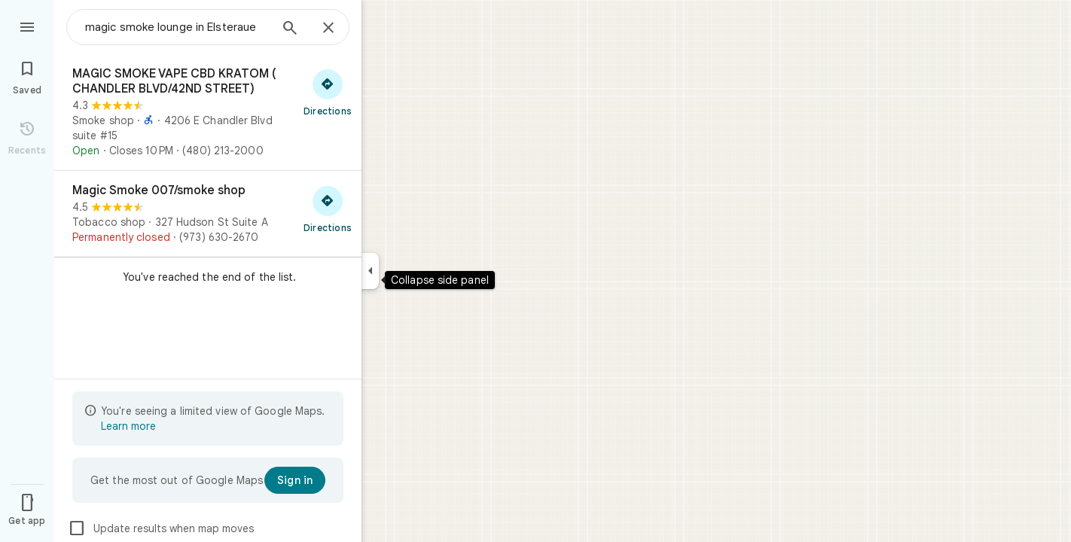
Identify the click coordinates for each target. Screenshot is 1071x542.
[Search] (290, 29)
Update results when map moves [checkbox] (161, 528)
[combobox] (177, 27)
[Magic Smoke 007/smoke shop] (208, 214)
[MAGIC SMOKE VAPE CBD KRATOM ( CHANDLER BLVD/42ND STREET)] (208, 112)
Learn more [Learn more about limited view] (128, 426)
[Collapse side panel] (370, 271)
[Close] (328, 28)
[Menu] (27, 25)
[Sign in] (294, 480)
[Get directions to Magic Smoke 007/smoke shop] (327, 208)
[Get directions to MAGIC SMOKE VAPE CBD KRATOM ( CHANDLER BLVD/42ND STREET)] (327, 91)
